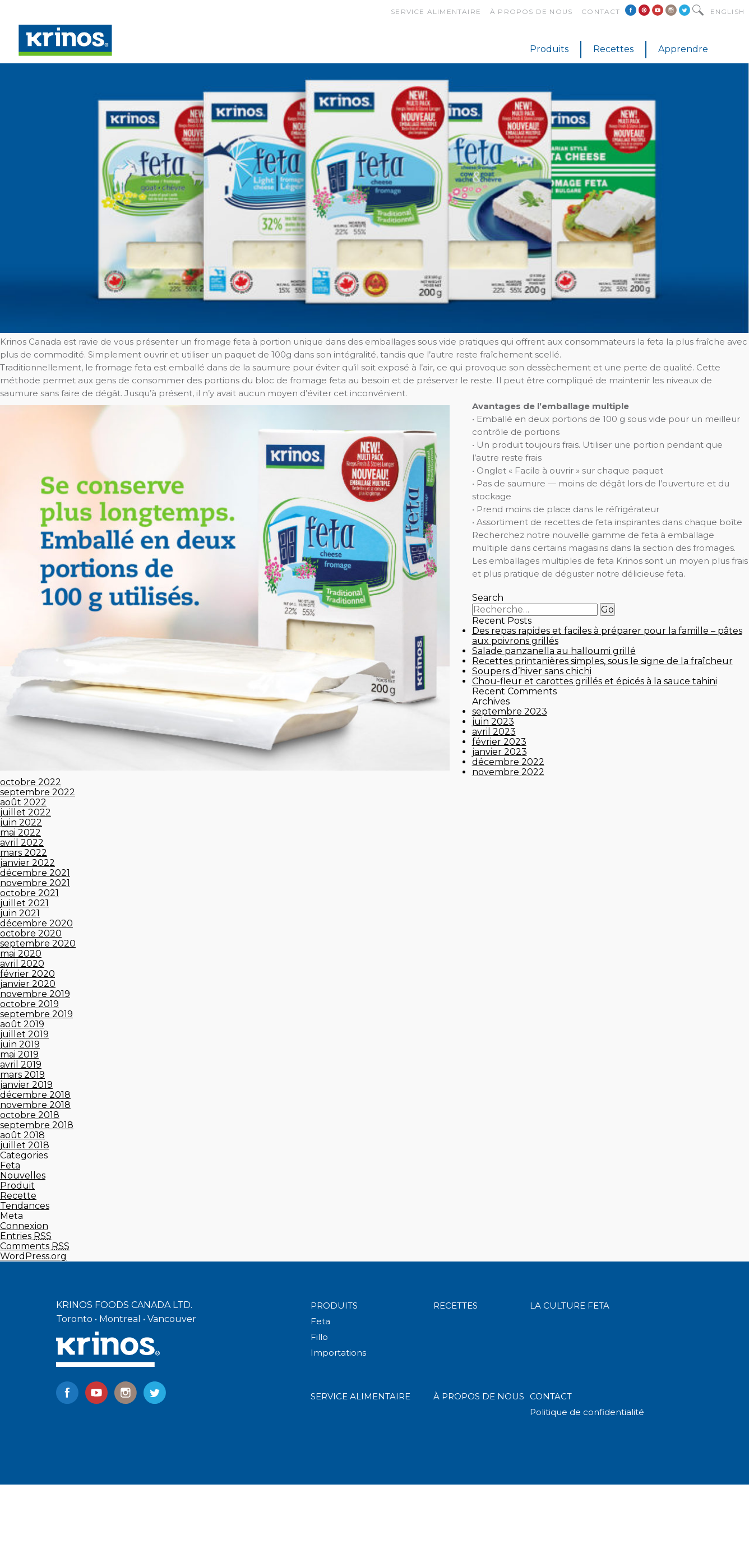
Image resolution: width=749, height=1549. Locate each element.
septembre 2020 (38, 943)
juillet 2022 (25, 812)
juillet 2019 (24, 1034)
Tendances (24, 1205)
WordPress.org (33, 1256)
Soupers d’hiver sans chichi (531, 671)
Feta (10, 1165)
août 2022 (23, 802)
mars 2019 (22, 1074)
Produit (17, 1185)
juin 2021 (20, 913)
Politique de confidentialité (587, 1412)
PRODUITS (334, 1305)
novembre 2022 (508, 772)
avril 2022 (22, 842)
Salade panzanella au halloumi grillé (554, 651)
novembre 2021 (35, 883)
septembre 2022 (37, 792)
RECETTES (455, 1305)
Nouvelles (22, 1175)
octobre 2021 (29, 893)
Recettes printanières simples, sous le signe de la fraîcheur (602, 661)
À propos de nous (531, 11)
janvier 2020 (28, 983)
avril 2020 (22, 963)
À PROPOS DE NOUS (478, 1396)
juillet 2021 (24, 903)
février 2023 (499, 741)
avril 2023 (494, 731)
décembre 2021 (35, 873)
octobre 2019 (29, 1004)
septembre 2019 (36, 1014)
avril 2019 (20, 1064)
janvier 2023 (499, 751)
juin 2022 (21, 822)
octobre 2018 (29, 1115)
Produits (549, 49)
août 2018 (22, 1135)
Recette (18, 1195)
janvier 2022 (27, 862)
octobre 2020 (31, 933)
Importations (338, 1352)
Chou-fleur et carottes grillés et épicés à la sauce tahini (594, 681)
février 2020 (27, 973)
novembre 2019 (35, 994)
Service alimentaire (436, 11)
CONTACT (551, 1396)
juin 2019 (20, 1044)
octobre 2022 (30, 782)
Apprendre (683, 49)
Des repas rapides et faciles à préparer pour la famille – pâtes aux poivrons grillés (607, 635)
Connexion (24, 1226)
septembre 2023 (509, 711)
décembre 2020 (36, 923)
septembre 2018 (36, 1125)
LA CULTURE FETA (569, 1305)
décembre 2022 (508, 762)
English (727, 11)
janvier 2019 (26, 1084)
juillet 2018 (24, 1145)
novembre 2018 (35, 1105)
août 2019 (22, 1024)
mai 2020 (20, 953)
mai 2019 (19, 1054)
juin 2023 (493, 721)
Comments (35, 1246)
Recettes (613, 49)
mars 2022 (23, 852)
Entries (26, 1236)
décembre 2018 (35, 1094)
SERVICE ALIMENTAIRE (360, 1396)
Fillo (319, 1337)
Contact (600, 11)
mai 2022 (20, 832)
